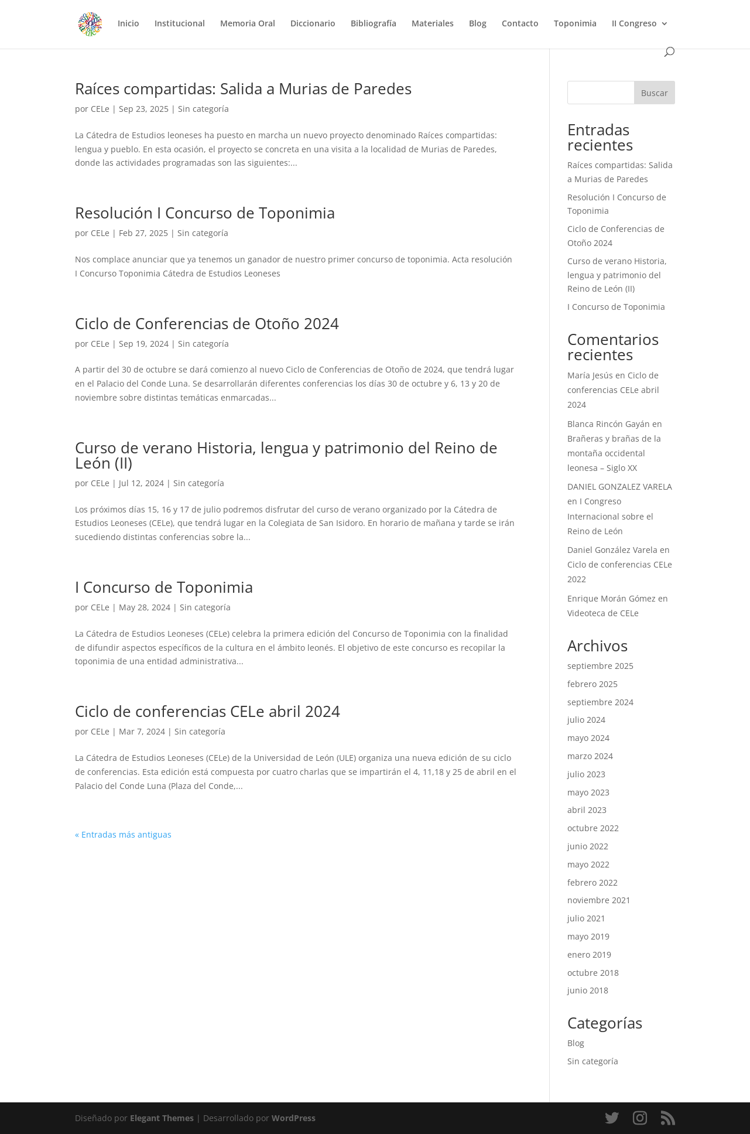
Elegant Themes (162, 1117)
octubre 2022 (593, 828)
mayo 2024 (588, 737)
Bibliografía (373, 24)
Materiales (433, 24)
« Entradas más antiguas (123, 834)
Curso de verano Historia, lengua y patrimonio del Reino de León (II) (286, 455)
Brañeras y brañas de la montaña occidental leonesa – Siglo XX (614, 453)
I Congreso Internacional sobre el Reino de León (610, 516)
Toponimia (575, 24)
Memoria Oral (247, 24)
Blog (478, 24)
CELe (100, 108)
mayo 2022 (588, 864)
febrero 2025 (592, 683)
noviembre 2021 (599, 900)
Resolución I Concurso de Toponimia (205, 212)
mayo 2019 (588, 936)
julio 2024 (586, 719)
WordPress (294, 1117)
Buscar (654, 92)
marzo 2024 (590, 755)
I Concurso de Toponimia (164, 586)
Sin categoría (203, 108)
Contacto (520, 24)
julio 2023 (586, 774)
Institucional (180, 24)
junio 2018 (587, 990)
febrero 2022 (592, 882)
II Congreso (634, 24)
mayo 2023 (588, 792)
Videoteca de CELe (603, 613)
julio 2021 (586, 918)
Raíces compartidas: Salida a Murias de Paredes (243, 88)
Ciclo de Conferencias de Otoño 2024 (207, 323)
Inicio (128, 24)
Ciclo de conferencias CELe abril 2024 (207, 711)
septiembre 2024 (600, 702)
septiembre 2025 (600, 665)
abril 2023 (587, 809)
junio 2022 (587, 846)
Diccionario (312, 24)
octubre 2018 (593, 972)
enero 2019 (589, 954)
